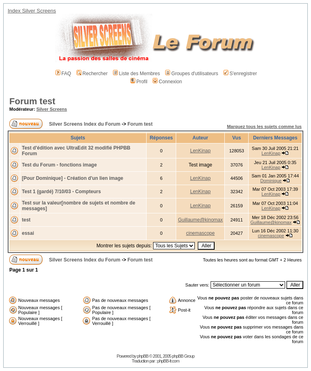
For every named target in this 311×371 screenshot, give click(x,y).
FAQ (63, 73)
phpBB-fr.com (168, 360)
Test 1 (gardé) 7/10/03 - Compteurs (61, 191)
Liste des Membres (136, 73)
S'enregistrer (240, 73)
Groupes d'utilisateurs (191, 73)
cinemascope (200, 233)
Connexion (167, 81)
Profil (138, 81)
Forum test (32, 101)
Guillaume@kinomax (200, 220)
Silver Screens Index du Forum (84, 124)
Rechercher (92, 73)
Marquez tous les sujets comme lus (264, 126)
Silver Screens (51, 109)
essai (28, 233)
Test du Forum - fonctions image (59, 165)
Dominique (271, 180)
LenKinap (200, 151)
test (26, 220)
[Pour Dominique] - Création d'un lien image (72, 178)
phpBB (142, 356)
